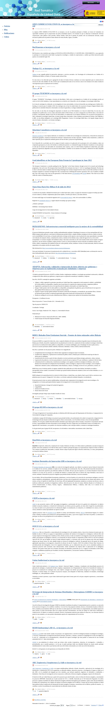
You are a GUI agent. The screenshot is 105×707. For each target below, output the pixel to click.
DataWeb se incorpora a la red (44, 440)
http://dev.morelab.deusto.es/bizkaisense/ (65, 253)
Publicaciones (9, 33)
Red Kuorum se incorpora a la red (46, 47)
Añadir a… (37, 42)
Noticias (7, 26)
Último (100, 705)
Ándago (34, 74)
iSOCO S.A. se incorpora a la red (45, 526)
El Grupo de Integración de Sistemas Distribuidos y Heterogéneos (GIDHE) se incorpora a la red (67, 593)
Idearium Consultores (37, 135)
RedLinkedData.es (21, 3)
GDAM (84, 173)
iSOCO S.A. (35, 532)
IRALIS (83, 512)
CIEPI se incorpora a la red (43, 498)
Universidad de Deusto (66, 197)
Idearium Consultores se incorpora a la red (49, 130)
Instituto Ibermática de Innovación (42, 467)
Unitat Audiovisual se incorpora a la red (48, 560)
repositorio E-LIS (51, 512)
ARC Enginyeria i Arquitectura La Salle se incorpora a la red (56, 663)
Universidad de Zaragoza (46, 601)
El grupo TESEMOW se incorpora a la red (49, 93)
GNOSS (34, 642)
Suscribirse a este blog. (40, 699)
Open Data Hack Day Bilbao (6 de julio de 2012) (51, 187)
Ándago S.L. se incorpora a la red (45, 68)
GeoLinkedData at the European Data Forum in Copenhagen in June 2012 (62, 160)
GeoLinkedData (76, 173)
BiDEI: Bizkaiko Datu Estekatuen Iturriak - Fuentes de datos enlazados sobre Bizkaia (66, 335)
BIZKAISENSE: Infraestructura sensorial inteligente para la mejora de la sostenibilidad (67, 227)
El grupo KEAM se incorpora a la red (47, 407)
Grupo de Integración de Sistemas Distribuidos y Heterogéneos (50, 599)
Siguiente (93, 705)
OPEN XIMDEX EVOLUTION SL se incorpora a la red (53, 25)
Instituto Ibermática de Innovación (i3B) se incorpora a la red (57, 461)
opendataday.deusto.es (44, 200)
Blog (5, 30)
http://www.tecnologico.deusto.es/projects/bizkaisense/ (56, 248)
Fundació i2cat (54, 566)
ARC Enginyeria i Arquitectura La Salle (42, 668)
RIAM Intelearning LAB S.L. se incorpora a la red (52, 628)
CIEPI (34, 504)
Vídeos (6, 37)
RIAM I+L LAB (36, 633)
